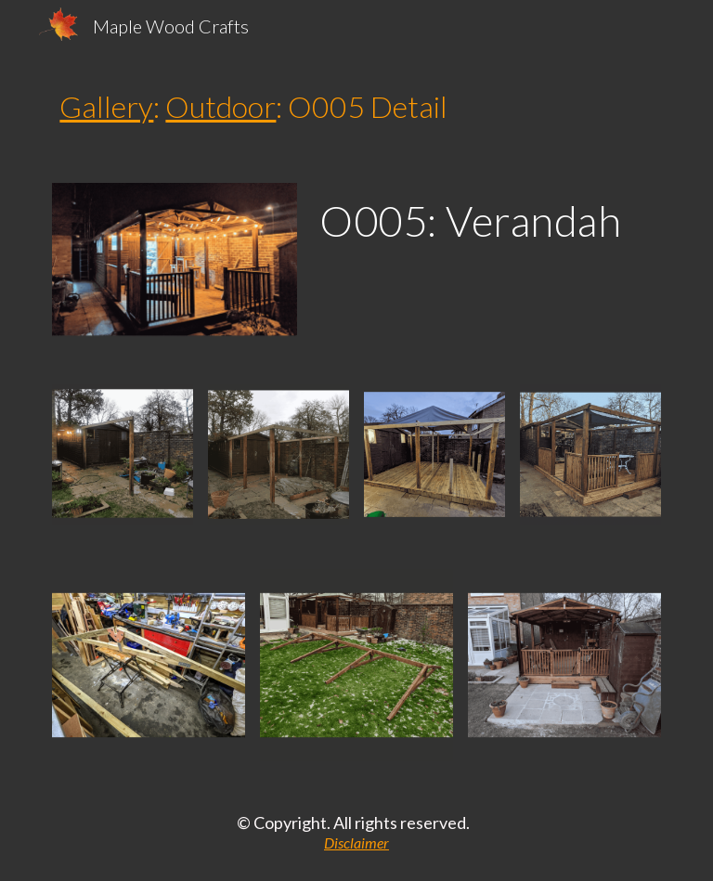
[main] (356, 106)
